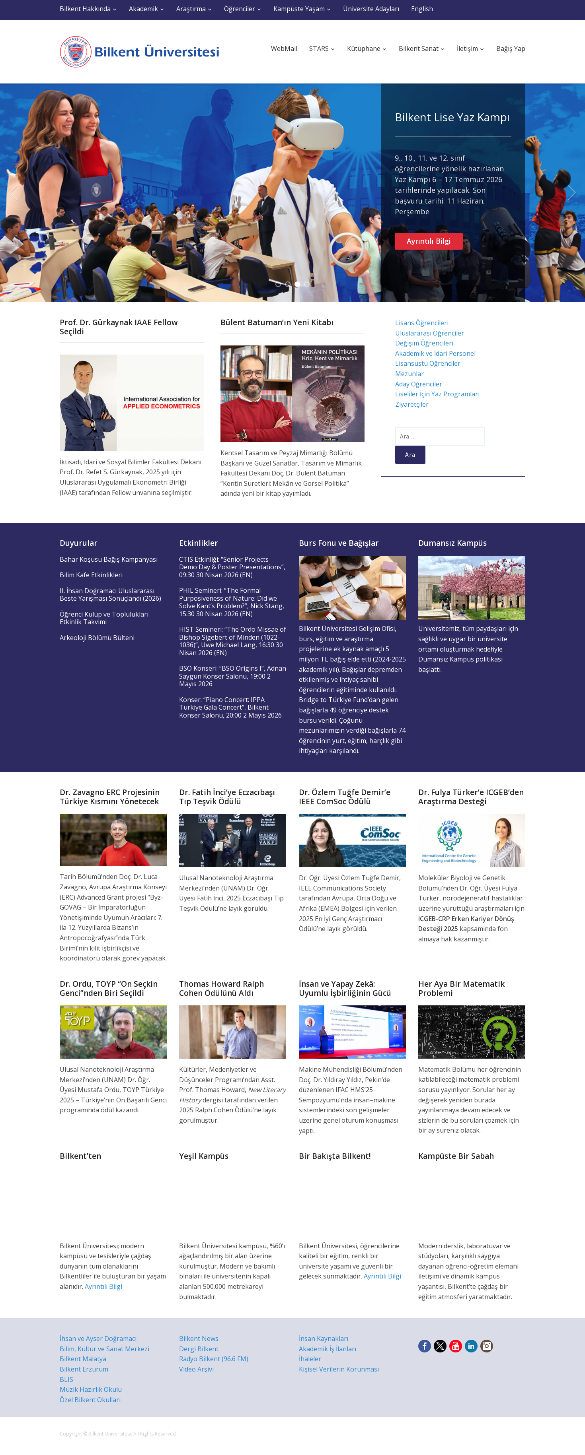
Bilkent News (198, 1338)
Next (571, 193)
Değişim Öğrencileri (424, 343)
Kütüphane (363, 48)
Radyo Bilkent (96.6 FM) (213, 1358)
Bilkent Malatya (83, 1358)
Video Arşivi (196, 1369)
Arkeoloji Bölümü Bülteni (97, 637)
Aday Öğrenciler (418, 384)
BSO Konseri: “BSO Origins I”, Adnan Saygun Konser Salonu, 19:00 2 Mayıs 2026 (232, 676)
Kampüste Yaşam (299, 8)
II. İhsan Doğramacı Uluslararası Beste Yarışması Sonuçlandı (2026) (110, 594)
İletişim (467, 48)
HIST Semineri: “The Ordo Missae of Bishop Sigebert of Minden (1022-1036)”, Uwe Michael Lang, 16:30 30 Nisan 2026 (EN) (232, 641)
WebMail (284, 48)
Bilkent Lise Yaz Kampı (452, 116)
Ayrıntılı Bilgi (429, 241)
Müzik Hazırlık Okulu (91, 1389)
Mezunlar (409, 373)
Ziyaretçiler (412, 404)
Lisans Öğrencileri (421, 322)
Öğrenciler (239, 8)
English (422, 8)
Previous (13, 193)
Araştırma (191, 8)
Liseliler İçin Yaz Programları (437, 394)
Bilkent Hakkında (85, 8)
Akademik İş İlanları (327, 1348)
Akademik (143, 8)
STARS (319, 48)
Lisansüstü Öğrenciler (427, 363)
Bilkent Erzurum (84, 1369)
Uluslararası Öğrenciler (429, 333)
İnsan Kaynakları (323, 1338)
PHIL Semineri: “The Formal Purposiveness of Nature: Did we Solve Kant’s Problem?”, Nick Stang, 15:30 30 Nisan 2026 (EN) (231, 602)
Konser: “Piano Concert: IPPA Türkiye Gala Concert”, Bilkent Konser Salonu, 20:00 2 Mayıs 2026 (230, 707)
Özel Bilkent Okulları (90, 1399)
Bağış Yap (510, 48)
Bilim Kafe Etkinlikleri (91, 574)
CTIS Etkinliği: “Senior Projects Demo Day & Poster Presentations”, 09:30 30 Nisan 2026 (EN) (232, 567)
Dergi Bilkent (198, 1348)
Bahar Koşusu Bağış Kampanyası (109, 559)
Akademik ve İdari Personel (435, 353)
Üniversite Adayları (371, 8)
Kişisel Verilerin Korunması (339, 1369)
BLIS (66, 1379)
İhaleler (310, 1358)
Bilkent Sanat (419, 48)
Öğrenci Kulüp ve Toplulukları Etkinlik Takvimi (104, 618)
